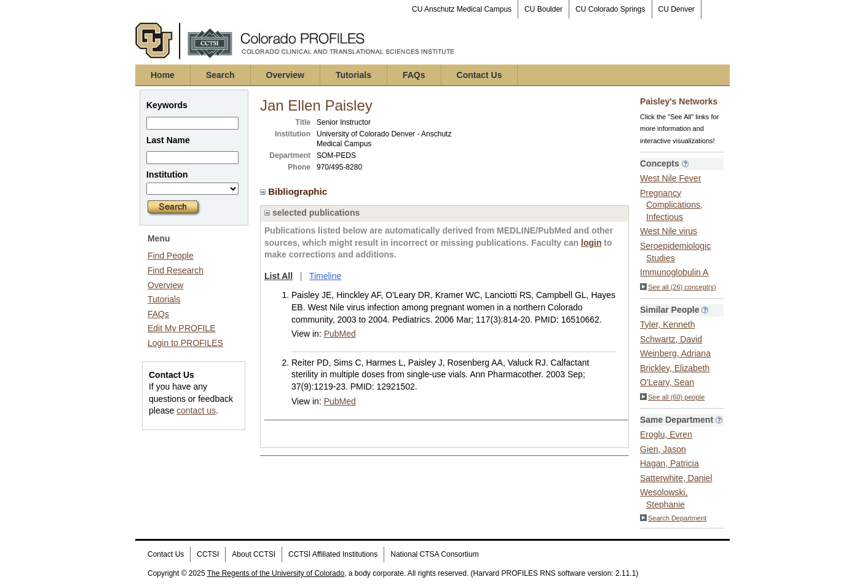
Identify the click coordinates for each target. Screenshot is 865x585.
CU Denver (676, 9)
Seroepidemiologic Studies (675, 252)
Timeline (325, 276)
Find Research (175, 270)
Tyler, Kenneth (667, 324)
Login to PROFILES (185, 343)
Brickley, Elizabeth (674, 368)
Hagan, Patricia (669, 463)
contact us (196, 410)
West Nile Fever (670, 178)
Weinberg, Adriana (675, 353)
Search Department (673, 518)
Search (220, 75)
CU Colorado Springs (610, 9)
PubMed (340, 334)
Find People (171, 256)
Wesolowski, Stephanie (664, 498)
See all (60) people (672, 397)
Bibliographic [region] (295, 191)
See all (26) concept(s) (678, 287)
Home (163, 75)
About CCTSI (253, 554)
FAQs (414, 75)
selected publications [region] (312, 213)
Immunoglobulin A (674, 272)
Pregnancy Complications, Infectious (671, 205)
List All (278, 276)
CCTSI (208, 554)
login (591, 243)
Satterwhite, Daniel (676, 478)
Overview (285, 75)
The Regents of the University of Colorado (275, 573)
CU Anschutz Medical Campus (461, 9)
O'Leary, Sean (667, 382)
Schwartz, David (671, 339)
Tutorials (353, 75)
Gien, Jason (663, 449)
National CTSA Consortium (434, 554)
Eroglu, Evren (666, 434)
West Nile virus (668, 231)
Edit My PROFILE (181, 328)
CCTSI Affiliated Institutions (332, 554)
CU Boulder (543, 9)
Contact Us (479, 75)
